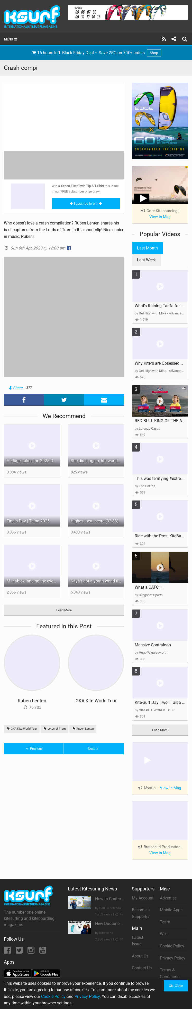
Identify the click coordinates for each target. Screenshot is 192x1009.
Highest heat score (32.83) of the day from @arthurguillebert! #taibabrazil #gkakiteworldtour (97, 521)
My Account (142, 898)
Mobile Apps (171, 909)
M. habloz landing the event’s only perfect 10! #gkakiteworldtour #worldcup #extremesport (33, 581)
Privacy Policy (172, 958)
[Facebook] (8, 951)
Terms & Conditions (169, 973)
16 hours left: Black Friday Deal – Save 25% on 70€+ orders (96, 52)
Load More (64, 610)
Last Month (147, 248)
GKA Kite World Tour (96, 700)
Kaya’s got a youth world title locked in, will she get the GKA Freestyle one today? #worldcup (97, 581)
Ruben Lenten (32, 700)
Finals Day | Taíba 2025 (28, 521)
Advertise (168, 898)
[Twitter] (20, 951)
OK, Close (176, 986)
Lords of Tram (54, 728)
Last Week (146, 259)
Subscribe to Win (86, 203)
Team (165, 922)
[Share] (174, 39)
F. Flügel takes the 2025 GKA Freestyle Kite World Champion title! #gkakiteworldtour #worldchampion (33, 460)
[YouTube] (42, 951)
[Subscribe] (164, 39)
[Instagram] (31, 951)
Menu (11, 39)
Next (94, 749)
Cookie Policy (172, 946)
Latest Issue (137, 941)
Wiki (164, 933)
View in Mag (159, 216)
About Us (140, 956)
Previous (34, 749)
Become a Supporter (141, 913)
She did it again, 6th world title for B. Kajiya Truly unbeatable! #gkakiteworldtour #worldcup (97, 460)
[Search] (185, 39)
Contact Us (142, 967)
